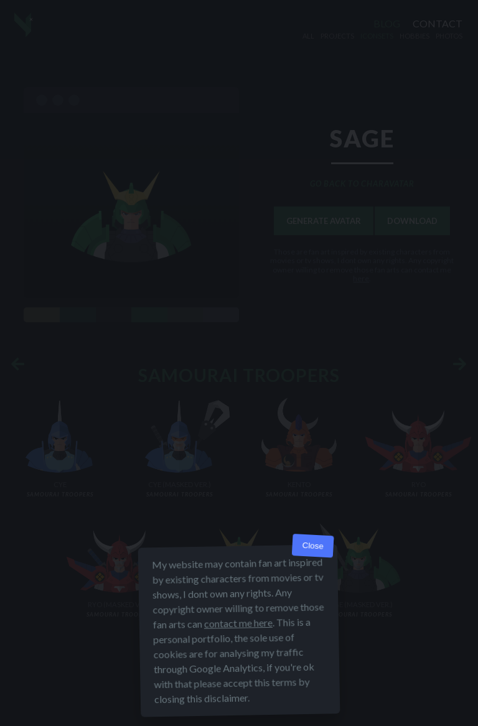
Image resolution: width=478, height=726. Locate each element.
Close (313, 547)
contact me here (238, 624)
